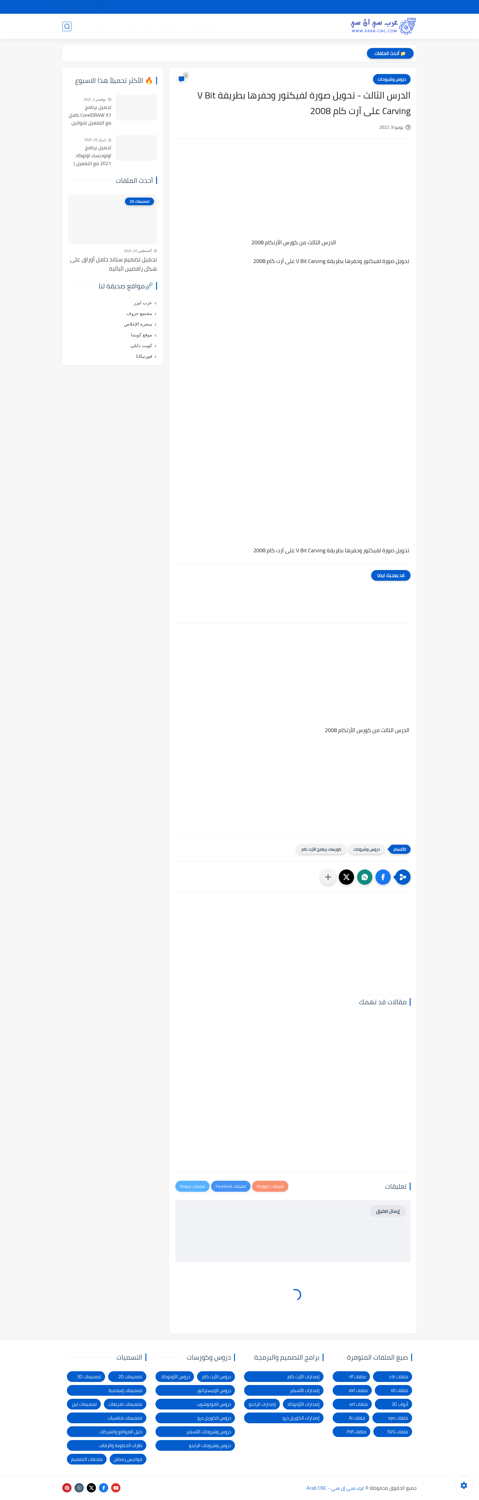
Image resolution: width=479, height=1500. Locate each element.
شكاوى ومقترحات (290, 7)
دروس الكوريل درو (214, 1417)
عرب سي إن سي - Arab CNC (335, 1487)
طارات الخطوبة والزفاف (120, 1445)
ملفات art (358, 1404)
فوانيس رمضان (128, 1459)
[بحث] (66, 26)
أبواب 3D (400, 1404)
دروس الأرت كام (216, 1376)
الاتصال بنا (225, 7)
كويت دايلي (141, 345)
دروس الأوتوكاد (175, 1376)
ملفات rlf (357, 1376)
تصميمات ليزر (243, 26)
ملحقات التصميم (87, 1459)
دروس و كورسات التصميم (149, 26)
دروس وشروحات (392, 79)
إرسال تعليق (388, 1211)
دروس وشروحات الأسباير (208, 1431)
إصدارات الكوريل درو (301, 1417)
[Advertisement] (293, 196)
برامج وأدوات (202, 26)
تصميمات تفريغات (125, 1404)
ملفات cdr (398, 1376)
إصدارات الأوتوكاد (303, 1404)
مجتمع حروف (139, 313)
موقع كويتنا (141, 334)
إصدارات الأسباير (305, 1390)
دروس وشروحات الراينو (210, 1445)
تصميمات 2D (284, 26)
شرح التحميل (365, 7)
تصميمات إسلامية (125, 1390)
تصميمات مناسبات (125, 1417)
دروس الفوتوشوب (214, 1404)
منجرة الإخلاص (138, 324)
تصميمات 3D (325, 26)
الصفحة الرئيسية (399, 7)
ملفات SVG (397, 1431)
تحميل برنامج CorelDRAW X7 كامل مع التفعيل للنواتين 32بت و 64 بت (90, 115)
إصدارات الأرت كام (303, 1376)
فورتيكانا (144, 356)
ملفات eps (398, 1417)
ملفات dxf (358, 1390)
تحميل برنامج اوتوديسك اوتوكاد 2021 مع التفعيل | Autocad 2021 (92, 156)
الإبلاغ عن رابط (254, 7)
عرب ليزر (143, 302)
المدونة (101, 26)
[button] (383, 877)
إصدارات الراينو (262, 1404)
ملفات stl (399, 1390)
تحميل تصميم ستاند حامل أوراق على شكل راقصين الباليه (113, 264)
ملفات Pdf (356, 1431)
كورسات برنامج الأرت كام (321, 849)
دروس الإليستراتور (214, 1390)
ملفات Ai (357, 1417)
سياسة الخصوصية (330, 7)
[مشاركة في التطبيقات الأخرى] (328, 877)
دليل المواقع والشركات (120, 1431)
